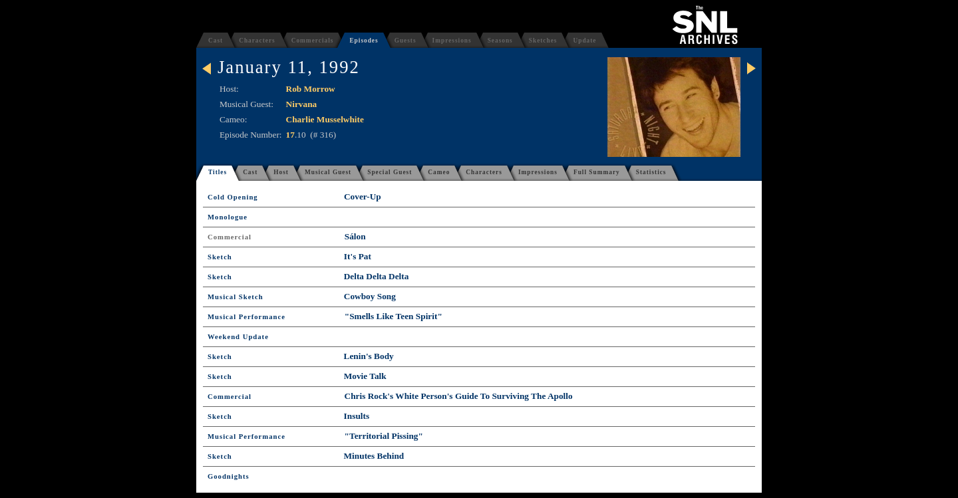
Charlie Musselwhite (325, 119)
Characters (257, 40)
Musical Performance (246, 316)
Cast (215, 40)
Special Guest (389, 172)
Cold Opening (233, 197)
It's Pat (357, 256)
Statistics (651, 172)
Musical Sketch (235, 297)
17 (290, 135)
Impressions (452, 40)
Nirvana (301, 104)
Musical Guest (328, 172)
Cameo (439, 172)
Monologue (227, 217)
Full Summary (596, 172)
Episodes (363, 40)
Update (584, 40)
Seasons (500, 40)
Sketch (220, 257)
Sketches (543, 40)
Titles (217, 172)
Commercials (312, 40)
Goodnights (228, 476)
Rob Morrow (310, 89)
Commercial (229, 237)
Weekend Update (238, 336)
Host (281, 172)
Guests (405, 40)
